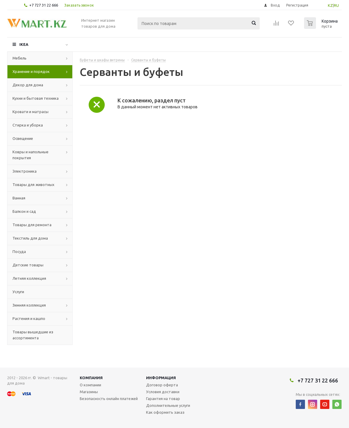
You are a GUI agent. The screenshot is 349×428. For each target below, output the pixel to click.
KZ (330, 5)
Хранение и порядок (31, 71)
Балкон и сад (24, 211)
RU (336, 5)
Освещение (22, 138)
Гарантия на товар (163, 398)
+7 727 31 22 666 (43, 5)
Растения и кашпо (28, 318)
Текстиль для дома (30, 238)
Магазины (89, 392)
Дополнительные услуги (168, 405)
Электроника (24, 171)
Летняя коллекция (29, 278)
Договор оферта (162, 385)
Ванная (18, 198)
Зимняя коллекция (29, 305)
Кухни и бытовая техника (35, 98)
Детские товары (27, 265)
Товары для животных (33, 184)
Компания (91, 378)
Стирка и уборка (27, 125)
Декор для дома (27, 85)
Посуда (19, 251)
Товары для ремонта (31, 225)
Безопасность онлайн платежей (109, 398)
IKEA (23, 44)
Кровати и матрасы (30, 112)
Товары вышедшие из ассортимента (32, 335)
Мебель (19, 58)
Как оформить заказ (165, 412)
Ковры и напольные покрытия (30, 155)
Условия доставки (162, 392)
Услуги (18, 292)
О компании (90, 385)
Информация (161, 378)
